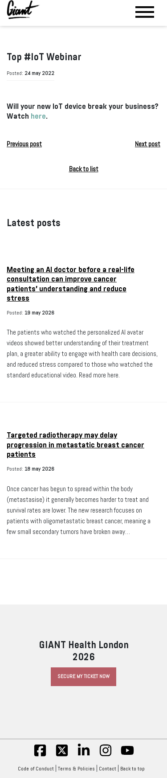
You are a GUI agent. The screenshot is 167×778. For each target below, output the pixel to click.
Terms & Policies (76, 769)
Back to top (134, 769)
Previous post (24, 144)
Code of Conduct (36, 769)
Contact (107, 769)
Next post (147, 144)
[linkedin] (83, 755)
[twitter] (62, 755)
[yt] (127, 755)
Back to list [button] (83, 169)
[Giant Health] (23, 9)
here (38, 116)
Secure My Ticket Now (83, 676)
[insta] (105, 755)
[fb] (40, 755)
